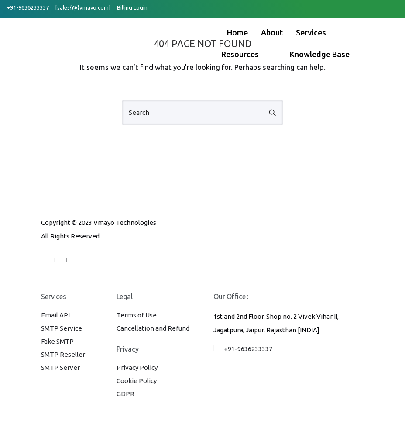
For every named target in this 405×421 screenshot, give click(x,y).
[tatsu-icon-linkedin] (55, 260)
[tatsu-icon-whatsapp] (66, 260)
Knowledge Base (320, 54)
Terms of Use (137, 315)
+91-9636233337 (248, 348)
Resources (248, 54)
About (272, 32)
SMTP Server (60, 367)
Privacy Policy (137, 367)
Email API (55, 315)
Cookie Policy (137, 380)
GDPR (125, 393)
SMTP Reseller (63, 354)
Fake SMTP (57, 341)
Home (237, 32)
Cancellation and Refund (153, 328)
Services (319, 32)
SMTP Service (61, 328)
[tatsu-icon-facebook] (43, 260)
